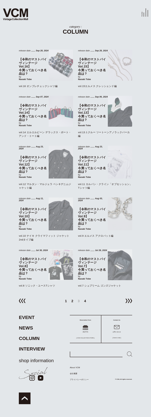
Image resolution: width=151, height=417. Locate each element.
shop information (36, 360)
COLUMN (29, 338)
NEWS (26, 328)
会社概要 (73, 373)
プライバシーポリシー (79, 379)
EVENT (26, 317)
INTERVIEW (32, 348)
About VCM (75, 367)
